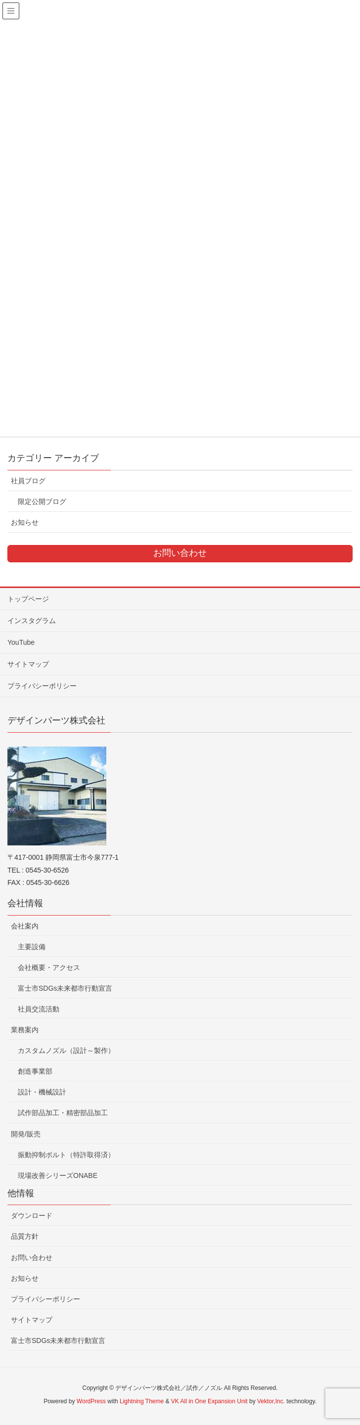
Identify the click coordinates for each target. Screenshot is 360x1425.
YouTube (21, 642)
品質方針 (25, 1236)
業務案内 (25, 1030)
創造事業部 (35, 1071)
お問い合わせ (31, 1257)
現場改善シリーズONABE (57, 1175)
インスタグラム (31, 621)
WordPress (91, 1401)
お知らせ (25, 522)
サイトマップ (28, 664)
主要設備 (31, 947)
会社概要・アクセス (49, 967)
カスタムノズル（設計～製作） (66, 1050)
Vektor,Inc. (271, 1401)
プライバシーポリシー (42, 686)
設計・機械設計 (42, 1092)
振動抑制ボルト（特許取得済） (66, 1155)
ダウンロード (31, 1215)
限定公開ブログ (42, 501)
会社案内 (25, 926)
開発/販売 (26, 1134)
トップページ (28, 599)
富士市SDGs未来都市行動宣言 (65, 988)
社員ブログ (28, 481)
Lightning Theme (142, 1401)
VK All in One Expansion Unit (209, 1401)
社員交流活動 (38, 1009)
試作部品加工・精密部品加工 (63, 1113)
